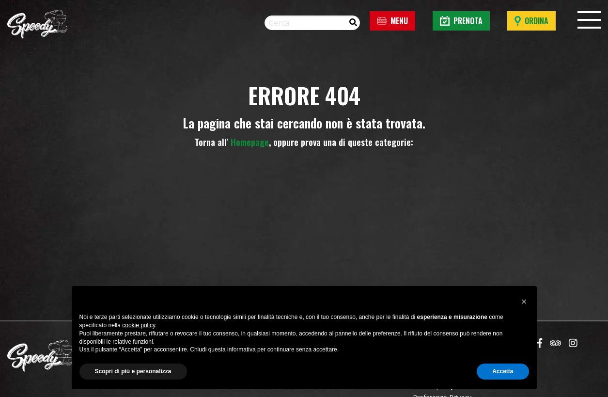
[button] (524, 301)
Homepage (250, 142)
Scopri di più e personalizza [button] (133, 371)
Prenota (461, 21)
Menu (392, 21)
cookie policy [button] (138, 325)
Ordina (531, 21)
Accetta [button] (502, 371)
